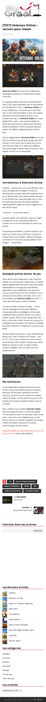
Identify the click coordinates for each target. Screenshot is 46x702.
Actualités (6, 654)
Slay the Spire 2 (15, 640)
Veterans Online (32, 491)
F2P (10, 481)
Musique (5, 670)
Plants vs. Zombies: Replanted (21, 603)
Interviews (6, 666)
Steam (26, 486)
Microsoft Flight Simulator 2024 (21, 630)
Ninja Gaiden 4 (14, 619)
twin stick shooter (12, 491)
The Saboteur (14, 614)
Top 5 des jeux (8, 678)
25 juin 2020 (9, 34)
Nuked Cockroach (11, 486)
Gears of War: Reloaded (18, 625)
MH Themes (38, 700)
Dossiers (5, 662)
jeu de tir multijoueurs (25, 481)
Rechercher (38, 531)
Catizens (12, 593)
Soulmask (13, 635)
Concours (6, 658)
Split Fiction (13, 609)
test (35, 486)
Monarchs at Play (16, 598)
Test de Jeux (7, 674)
